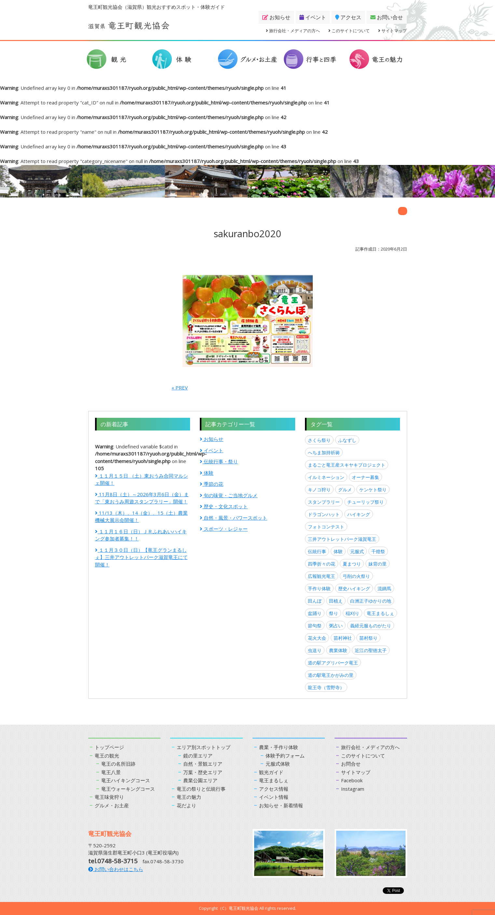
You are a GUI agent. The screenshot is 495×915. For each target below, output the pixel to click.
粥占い (336, 625)
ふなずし (347, 440)
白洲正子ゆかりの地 (370, 601)
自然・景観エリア (202, 763)
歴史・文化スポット (224, 506)
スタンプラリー (324, 502)
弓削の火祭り (356, 576)
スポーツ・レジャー (224, 529)
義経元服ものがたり (370, 625)
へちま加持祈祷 (324, 452)
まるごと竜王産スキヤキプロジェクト (346, 465)
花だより (186, 805)
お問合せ (351, 763)
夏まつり (352, 564)
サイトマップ (392, 31)
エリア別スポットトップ (203, 747)
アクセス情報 (273, 788)
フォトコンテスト (326, 527)
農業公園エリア (200, 780)
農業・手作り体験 (278, 747)
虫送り (315, 650)
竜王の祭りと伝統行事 (201, 788)
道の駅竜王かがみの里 (330, 675)
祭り (333, 613)
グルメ (345, 489)
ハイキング (358, 514)
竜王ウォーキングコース (128, 788)
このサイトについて (349, 31)
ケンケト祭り (373, 489)
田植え (336, 601)
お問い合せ (386, 17)
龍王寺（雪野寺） (326, 687)
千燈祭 (378, 551)
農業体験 (338, 650)
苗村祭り (368, 638)
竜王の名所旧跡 (118, 763)
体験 (206, 473)
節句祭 (315, 625)
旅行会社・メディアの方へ (293, 31)
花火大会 (317, 638)
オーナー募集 (365, 477)
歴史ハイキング (354, 588)
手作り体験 (319, 588)
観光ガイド (271, 772)
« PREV (180, 387)
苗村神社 (343, 638)
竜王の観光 (107, 755)
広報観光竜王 (321, 576)
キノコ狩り (319, 489)
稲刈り (352, 613)
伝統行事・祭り (219, 461)
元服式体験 (278, 763)
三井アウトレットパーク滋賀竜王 (342, 539)
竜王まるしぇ (380, 613)
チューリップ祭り (365, 502)
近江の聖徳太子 (371, 650)
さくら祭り (319, 440)
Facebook (352, 780)
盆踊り (315, 613)
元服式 (357, 551)
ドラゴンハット (324, 514)
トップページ (109, 747)
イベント (312, 17)
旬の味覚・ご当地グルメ (228, 495)
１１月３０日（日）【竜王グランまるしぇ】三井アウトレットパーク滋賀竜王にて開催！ (141, 557)
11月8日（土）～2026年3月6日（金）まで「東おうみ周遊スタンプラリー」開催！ (142, 498)
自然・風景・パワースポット (233, 517)
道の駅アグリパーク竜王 (333, 663)
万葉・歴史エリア (202, 772)
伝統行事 (317, 551)
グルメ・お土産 (112, 805)
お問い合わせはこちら (115, 869)
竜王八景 (111, 772)
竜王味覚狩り (109, 797)
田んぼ (315, 601)
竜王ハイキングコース (125, 780)
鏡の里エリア (198, 755)
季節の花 (211, 484)
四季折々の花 (321, 564)
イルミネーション (326, 477)
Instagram (352, 788)
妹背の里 (377, 564)
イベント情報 (273, 797)
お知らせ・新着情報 (281, 805)
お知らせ (276, 17)
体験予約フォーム (285, 755)
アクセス (348, 17)
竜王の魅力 (189, 797)
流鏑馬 (384, 588)
